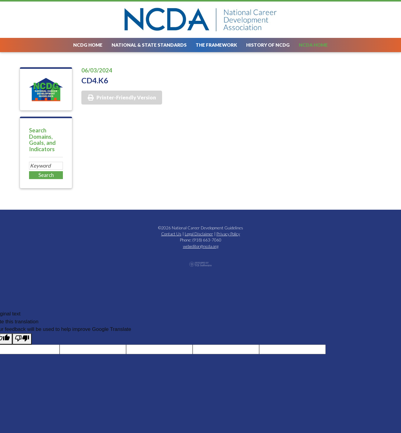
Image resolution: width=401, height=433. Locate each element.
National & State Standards (149, 45)
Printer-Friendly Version (126, 97)
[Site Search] (46, 166)
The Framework (216, 45)
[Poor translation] (22, 339)
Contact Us (171, 233)
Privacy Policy (228, 233)
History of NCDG (268, 45)
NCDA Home (313, 45)
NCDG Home (88, 45)
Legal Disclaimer (199, 233)
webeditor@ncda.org (200, 246)
